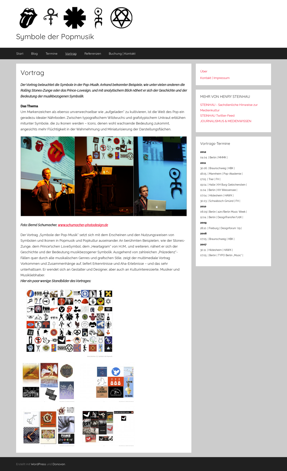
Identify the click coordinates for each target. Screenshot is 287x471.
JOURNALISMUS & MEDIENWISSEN (225, 121)
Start (19, 53)
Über (203, 71)
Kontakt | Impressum (215, 78)
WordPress (38, 464)
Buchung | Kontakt (122, 53)
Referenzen (92, 53)
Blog (34, 53)
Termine (52, 53)
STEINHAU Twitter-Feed (217, 115)
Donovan (59, 464)
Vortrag (71, 53)
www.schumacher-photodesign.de (83, 225)
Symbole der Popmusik (55, 36)
